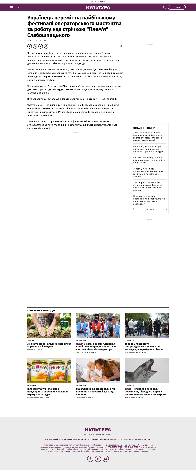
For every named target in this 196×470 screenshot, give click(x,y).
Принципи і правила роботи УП (137, 439)
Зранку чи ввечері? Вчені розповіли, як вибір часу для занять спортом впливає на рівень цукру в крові (148, 136)
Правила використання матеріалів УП (105, 439)
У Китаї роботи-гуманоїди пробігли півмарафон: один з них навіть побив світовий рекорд (148, 186)
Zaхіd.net (49, 53)
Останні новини (144, 128)
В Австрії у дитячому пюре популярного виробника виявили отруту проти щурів (148, 149)
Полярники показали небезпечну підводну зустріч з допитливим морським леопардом (149, 200)
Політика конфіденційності (74, 439)
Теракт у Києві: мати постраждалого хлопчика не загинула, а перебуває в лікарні (148, 172)
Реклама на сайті (52, 439)
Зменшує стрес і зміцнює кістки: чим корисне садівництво (49, 345)
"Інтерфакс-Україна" (123, 449)
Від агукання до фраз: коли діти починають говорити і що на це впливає (149, 160)
